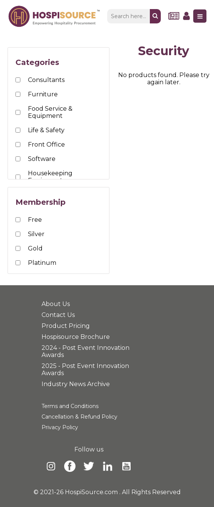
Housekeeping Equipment (50, 177)
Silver (36, 234)
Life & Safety (46, 130)
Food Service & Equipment (50, 112)
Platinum (42, 262)
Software (41, 158)
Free (35, 219)
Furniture (43, 94)
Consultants (46, 79)
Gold (35, 248)
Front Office (46, 144)
